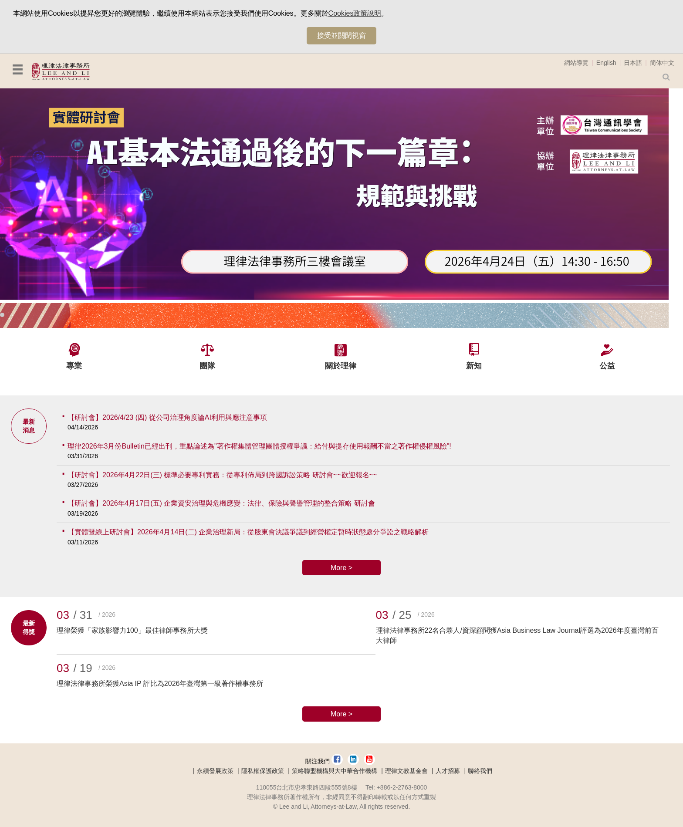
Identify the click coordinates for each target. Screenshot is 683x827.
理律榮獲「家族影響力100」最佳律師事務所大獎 (132, 630)
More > (341, 567)
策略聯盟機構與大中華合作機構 (334, 770)
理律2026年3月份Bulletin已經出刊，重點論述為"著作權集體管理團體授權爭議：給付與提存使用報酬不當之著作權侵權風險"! (259, 446)
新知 (474, 365)
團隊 (207, 365)
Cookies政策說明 (355, 13)
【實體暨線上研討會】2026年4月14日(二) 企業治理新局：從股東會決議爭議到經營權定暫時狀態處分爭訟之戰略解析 (248, 532)
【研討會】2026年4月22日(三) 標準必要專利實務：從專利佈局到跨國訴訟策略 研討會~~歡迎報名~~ (222, 475)
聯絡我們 (480, 770)
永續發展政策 (215, 770)
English (606, 62)
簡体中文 (662, 62)
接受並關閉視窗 (341, 35)
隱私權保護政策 (262, 770)
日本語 (633, 62)
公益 (607, 365)
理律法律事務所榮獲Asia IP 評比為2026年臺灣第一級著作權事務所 (160, 683)
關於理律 (340, 365)
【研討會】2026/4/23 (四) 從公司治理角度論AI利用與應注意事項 (167, 417)
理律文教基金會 (406, 770)
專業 (74, 365)
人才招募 (448, 770)
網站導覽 (576, 62)
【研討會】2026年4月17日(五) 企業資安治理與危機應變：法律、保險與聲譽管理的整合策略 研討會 (221, 503)
